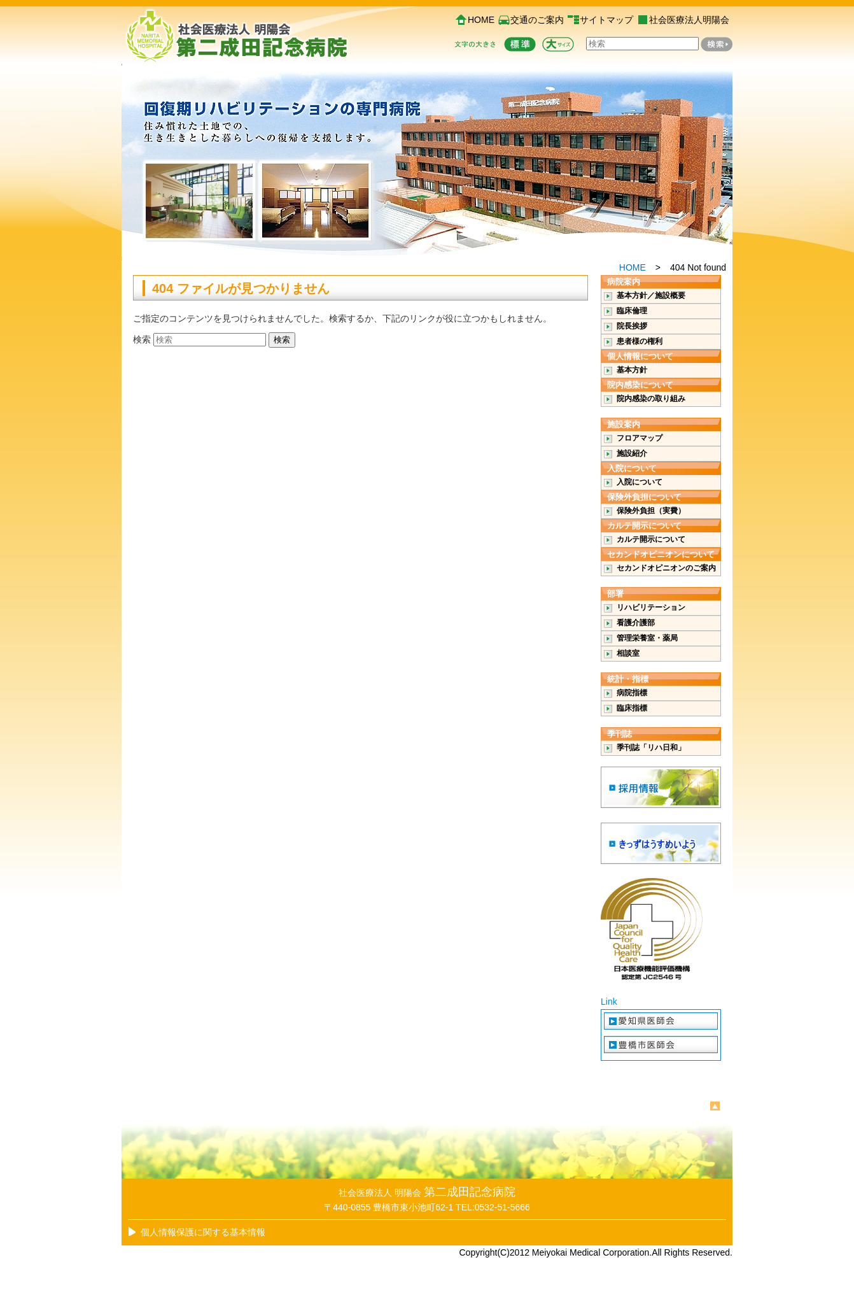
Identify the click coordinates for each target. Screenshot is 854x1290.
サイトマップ (606, 20)
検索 (142, 339)
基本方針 (632, 369)
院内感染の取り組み (651, 398)
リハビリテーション (651, 607)
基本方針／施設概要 (651, 295)
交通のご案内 (537, 20)
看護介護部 (636, 622)
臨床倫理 (632, 310)
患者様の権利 (639, 341)
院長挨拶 (632, 326)
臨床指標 (632, 708)
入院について (639, 482)
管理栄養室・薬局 (647, 638)
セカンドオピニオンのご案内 (666, 567)
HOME (481, 20)
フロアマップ (639, 438)
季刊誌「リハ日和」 (651, 747)
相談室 (628, 653)
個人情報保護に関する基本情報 (203, 1232)
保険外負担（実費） (651, 510)
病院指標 (632, 692)
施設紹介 (632, 453)
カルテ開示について (651, 539)
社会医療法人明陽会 (689, 20)
